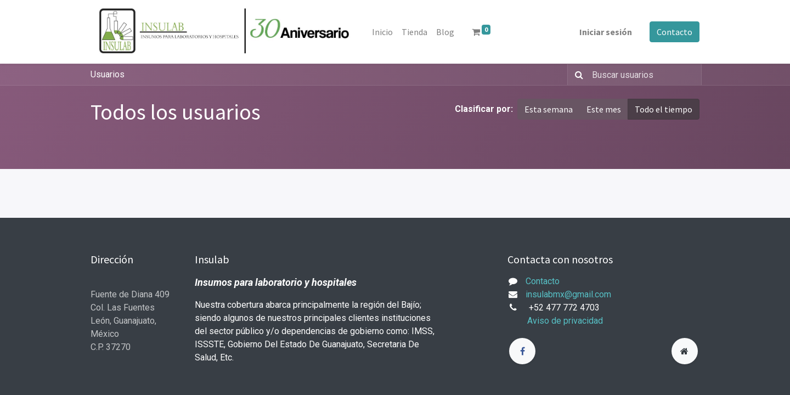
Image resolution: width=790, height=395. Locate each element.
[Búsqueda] (577, 74)
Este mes (603, 109)
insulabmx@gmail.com (568, 294)
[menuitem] (382, 32)
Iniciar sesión (605, 31)
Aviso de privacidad (565, 320)
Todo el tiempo (663, 109)
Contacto (674, 31)
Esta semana (548, 109)
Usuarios (108, 74)
